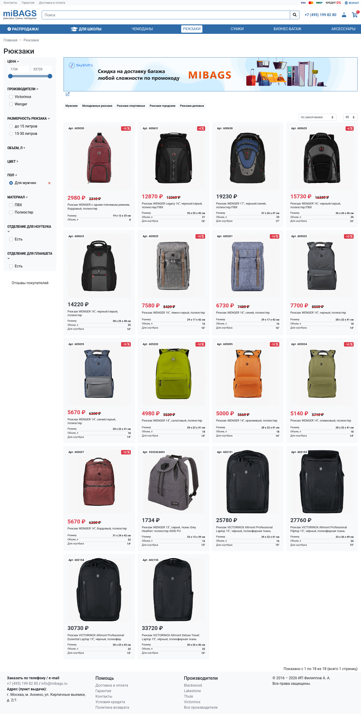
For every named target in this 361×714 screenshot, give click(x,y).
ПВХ (18, 205)
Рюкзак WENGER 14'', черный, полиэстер (318, 312)
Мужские (71, 105)
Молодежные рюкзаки (97, 105)
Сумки (237, 29)
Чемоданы (142, 29)
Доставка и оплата (52, 2)
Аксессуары (343, 29)
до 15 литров (26, 126)
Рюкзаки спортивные (131, 105)
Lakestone (192, 691)
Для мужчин (25, 183)
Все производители (201, 707)
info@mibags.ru (54, 683)
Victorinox (23, 97)
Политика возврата (112, 707)
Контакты (10, 2)
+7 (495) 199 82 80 (22, 683)
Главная (10, 40)
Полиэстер (24, 212)
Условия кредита (110, 702)
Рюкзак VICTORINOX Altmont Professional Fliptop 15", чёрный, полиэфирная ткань (318, 529)
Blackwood (193, 685)
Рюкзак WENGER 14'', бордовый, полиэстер (97, 528)
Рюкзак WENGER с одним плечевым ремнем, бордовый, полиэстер (98, 206)
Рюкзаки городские (162, 105)
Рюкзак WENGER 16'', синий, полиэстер (243, 312)
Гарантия (28, 2)
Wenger (21, 104)
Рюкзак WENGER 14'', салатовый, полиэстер (172, 420)
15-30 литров (26, 133)
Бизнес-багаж (287, 29)
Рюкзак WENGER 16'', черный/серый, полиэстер (92, 313)
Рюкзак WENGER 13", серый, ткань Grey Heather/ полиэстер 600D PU (169, 529)
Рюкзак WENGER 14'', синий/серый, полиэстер (91, 421)
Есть (19, 239)
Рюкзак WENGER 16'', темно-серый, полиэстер (173, 312)
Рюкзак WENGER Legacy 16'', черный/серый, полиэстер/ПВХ (172, 205)
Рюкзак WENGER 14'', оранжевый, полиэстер (246, 420)
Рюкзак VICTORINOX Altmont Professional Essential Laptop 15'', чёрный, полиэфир (95, 637)
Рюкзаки (192, 29)
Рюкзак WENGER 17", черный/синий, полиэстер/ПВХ (241, 205)
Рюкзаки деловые (192, 105)
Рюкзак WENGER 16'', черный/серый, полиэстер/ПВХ (315, 205)
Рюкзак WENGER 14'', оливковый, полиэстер (320, 420)
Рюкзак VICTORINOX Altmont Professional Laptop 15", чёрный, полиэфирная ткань (244, 529)
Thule (188, 696)
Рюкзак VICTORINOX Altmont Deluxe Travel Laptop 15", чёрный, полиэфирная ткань (170, 637)
